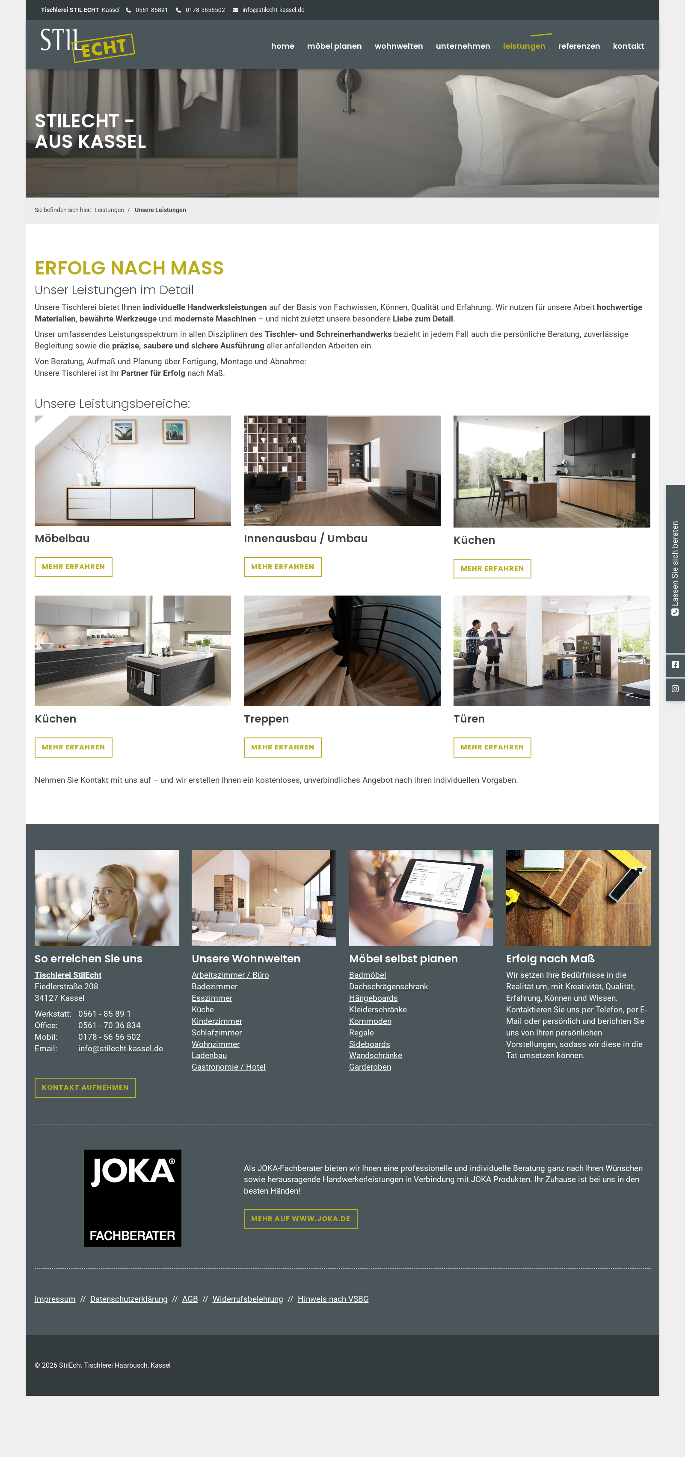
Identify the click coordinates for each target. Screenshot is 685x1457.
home (282, 46)
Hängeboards (373, 998)
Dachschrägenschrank (388, 986)
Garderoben (370, 1067)
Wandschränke (375, 1055)
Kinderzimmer (217, 1021)
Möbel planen (334, 46)
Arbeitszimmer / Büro (230, 975)
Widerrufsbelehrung (248, 1299)
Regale (361, 1033)
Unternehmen (463, 46)
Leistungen (524, 46)
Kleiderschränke (378, 1010)
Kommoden (370, 1021)
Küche (203, 1010)
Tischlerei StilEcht (68, 975)
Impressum (55, 1299)
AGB (190, 1299)
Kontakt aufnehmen (85, 1087)
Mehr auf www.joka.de (300, 1219)
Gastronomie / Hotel (229, 1067)
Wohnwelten (399, 46)
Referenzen (579, 46)
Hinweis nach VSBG (333, 1299)
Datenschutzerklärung (129, 1299)
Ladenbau (209, 1055)
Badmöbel (367, 975)
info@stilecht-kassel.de (272, 9)
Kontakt (628, 46)
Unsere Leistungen (160, 210)
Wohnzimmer (216, 1044)
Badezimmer (214, 986)
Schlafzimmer (217, 1033)
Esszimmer (212, 998)
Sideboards (369, 1044)
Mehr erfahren (73, 567)
